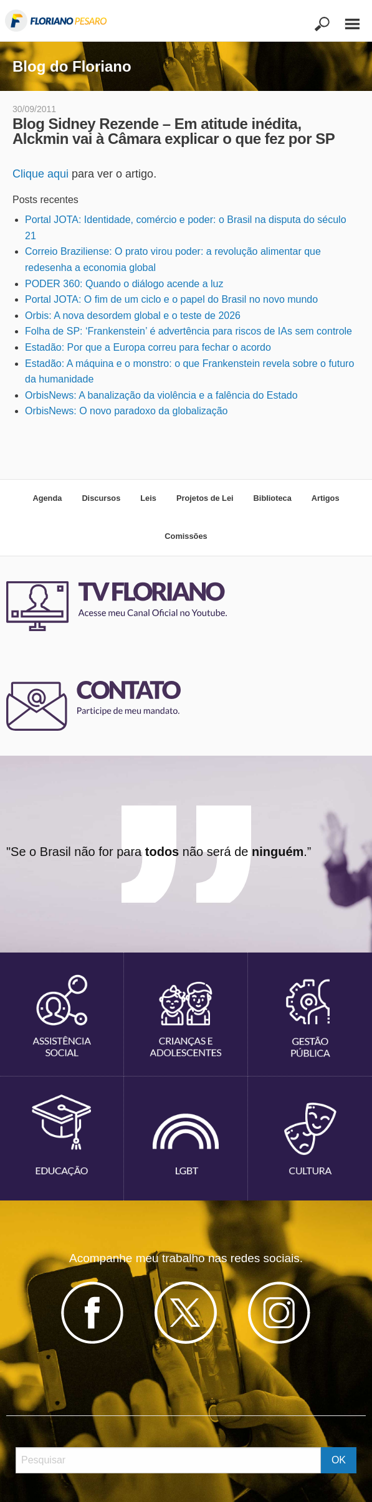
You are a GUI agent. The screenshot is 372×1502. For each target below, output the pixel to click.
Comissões (186, 536)
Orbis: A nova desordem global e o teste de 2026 (133, 315)
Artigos (326, 498)
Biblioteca (273, 498)
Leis (148, 498)
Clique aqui (40, 174)
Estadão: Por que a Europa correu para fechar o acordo (148, 347)
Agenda (47, 498)
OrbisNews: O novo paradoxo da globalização (126, 411)
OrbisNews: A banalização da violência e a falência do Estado (161, 395)
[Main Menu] (346, 18)
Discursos (101, 498)
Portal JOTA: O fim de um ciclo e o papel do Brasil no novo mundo (171, 299)
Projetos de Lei (205, 498)
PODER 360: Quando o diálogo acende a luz (124, 283)
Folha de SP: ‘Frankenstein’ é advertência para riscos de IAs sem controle (188, 331)
